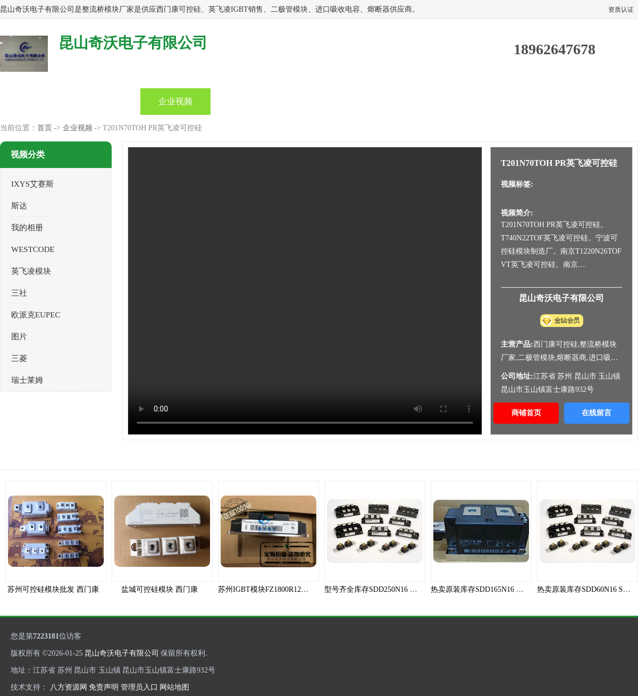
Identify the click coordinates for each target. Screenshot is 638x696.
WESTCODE (33, 249)
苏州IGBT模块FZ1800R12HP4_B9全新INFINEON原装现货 (312, 589)
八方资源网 (68, 687)
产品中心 (105, 101)
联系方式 (526, 101)
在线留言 (596, 413)
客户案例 (456, 101)
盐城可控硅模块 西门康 (159, 589)
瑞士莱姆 (27, 380)
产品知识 (316, 101)
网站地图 (174, 687)
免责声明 (104, 687)
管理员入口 (139, 687)
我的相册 (27, 227)
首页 (35, 101)
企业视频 (175, 101)
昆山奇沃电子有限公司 (122, 653)
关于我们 (386, 101)
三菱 (19, 358)
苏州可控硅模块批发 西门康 (53, 589)
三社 (19, 293)
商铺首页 (526, 413)
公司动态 (246, 101)
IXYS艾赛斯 (32, 184)
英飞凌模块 (31, 271)
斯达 (19, 206)
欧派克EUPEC (36, 315)
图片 (19, 336)
